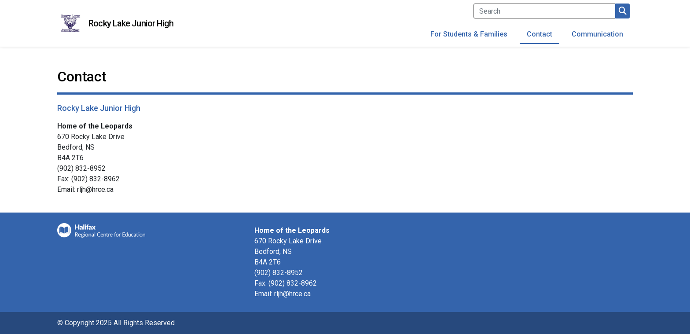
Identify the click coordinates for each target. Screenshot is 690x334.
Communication (597, 34)
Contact (539, 34)
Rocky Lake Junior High (130, 23)
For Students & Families (468, 34)
